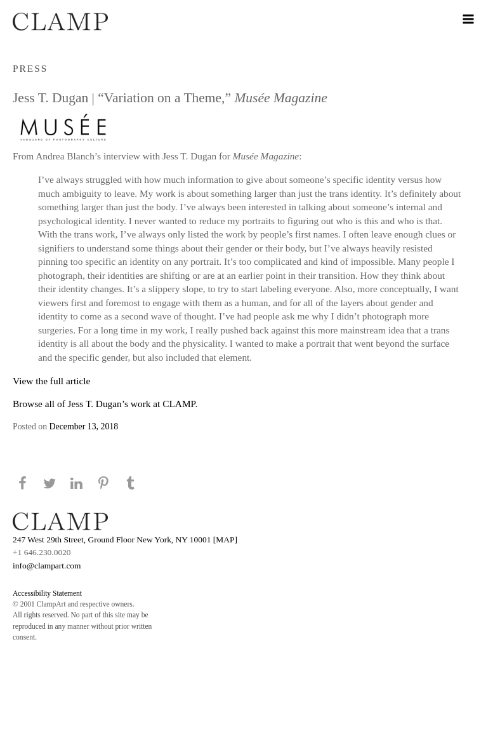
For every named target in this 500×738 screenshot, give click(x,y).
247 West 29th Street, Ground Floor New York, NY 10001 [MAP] (125, 539)
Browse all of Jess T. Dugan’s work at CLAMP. (105, 403)
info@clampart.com (47, 565)
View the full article (51, 380)
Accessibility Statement (47, 593)
